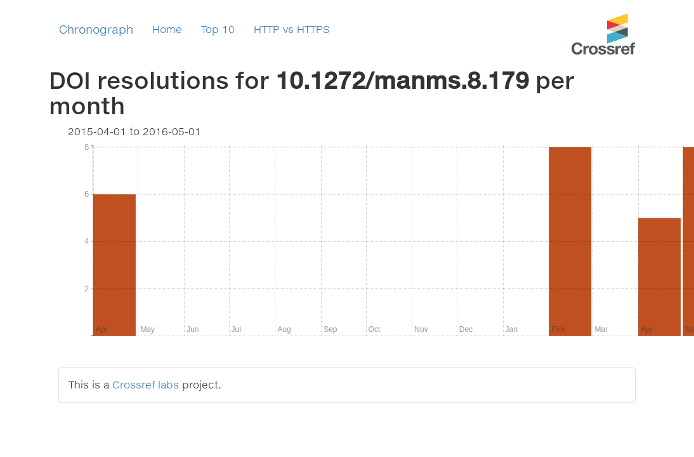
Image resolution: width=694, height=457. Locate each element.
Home (167, 29)
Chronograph (96, 29)
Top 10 (218, 29)
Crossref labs (145, 384)
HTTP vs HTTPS (292, 29)
